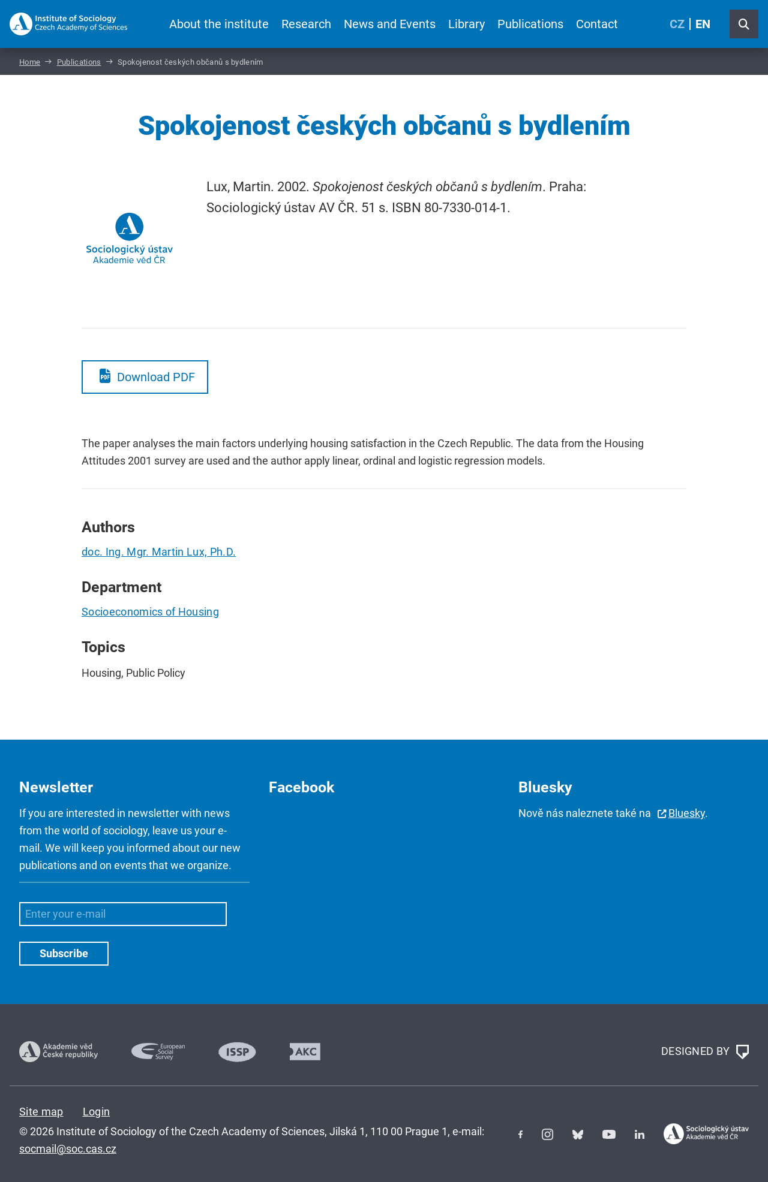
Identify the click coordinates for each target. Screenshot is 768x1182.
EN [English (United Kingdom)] (702, 24)
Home (29, 62)
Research (306, 24)
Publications (530, 24)
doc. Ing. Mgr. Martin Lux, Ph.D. (159, 551)
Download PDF (156, 377)
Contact (597, 24)
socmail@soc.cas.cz (67, 1148)
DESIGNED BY (705, 1052)
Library (466, 24)
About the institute (219, 24)
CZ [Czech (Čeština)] (677, 24)
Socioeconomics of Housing (150, 611)
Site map (41, 1111)
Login (96, 1111)
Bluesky (686, 813)
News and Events (390, 24)
